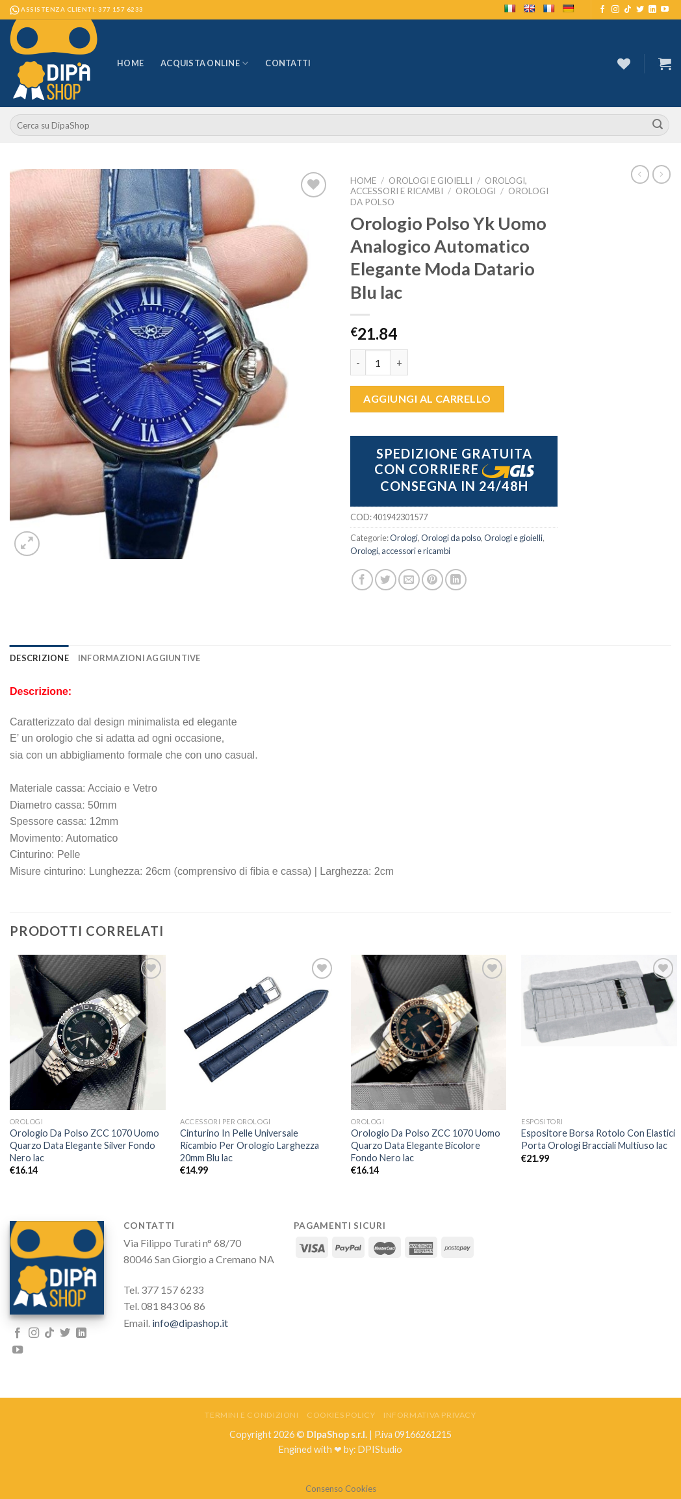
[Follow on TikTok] (628, 9)
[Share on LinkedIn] (456, 579)
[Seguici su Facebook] (602, 9)
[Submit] (658, 125)
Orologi (476, 191)
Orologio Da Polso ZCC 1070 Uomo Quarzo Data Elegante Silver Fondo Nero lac (84, 1145)
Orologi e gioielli (430, 180)
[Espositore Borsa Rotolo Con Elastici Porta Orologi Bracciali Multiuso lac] (599, 1000)
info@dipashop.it (190, 1322)
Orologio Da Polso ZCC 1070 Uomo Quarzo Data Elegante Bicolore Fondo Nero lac (425, 1145)
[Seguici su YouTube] (665, 9)
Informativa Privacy (429, 1415)
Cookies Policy (341, 1415)
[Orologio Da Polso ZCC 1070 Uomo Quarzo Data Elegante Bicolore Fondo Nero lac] (429, 1032)
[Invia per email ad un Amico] (409, 579)
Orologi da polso (451, 538)
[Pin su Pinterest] (432, 579)
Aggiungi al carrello (427, 398)
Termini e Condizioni (251, 1415)
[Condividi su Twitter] (385, 579)
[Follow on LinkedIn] (652, 9)
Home (130, 63)
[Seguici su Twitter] (640, 9)
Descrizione (39, 658)
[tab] (39, 658)
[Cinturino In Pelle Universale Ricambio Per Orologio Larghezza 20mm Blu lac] (258, 1025)
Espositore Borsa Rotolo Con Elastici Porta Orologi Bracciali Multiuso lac (598, 1139)
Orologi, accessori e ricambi (438, 185)
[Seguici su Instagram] (615, 9)
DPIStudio (380, 1449)
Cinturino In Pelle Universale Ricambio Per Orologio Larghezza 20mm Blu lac (249, 1145)
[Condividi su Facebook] (362, 579)
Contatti (288, 63)
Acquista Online (204, 63)
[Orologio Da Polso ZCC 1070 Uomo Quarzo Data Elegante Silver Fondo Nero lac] (88, 1032)
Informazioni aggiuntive (139, 658)
